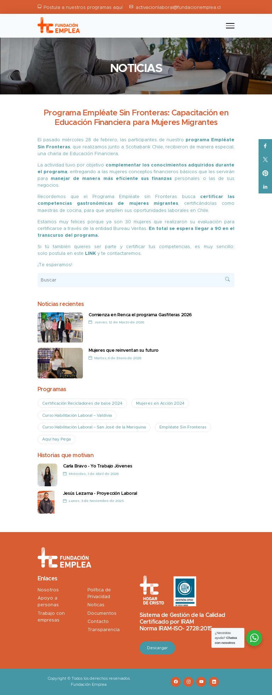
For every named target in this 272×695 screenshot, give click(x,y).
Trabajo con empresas (51, 617)
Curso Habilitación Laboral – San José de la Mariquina (94, 427)
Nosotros (48, 590)
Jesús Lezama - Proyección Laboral (100, 493)
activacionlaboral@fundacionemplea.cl (178, 7)
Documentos (102, 613)
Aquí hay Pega (56, 439)
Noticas (95, 605)
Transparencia (103, 630)
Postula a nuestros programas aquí (83, 7)
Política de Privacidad (99, 593)
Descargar (157, 648)
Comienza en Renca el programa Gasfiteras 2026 (140, 315)
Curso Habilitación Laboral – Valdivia (77, 415)
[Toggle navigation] (230, 26)
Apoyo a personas (48, 601)
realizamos (95, 147)
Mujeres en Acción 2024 (160, 403)
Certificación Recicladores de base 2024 (82, 403)
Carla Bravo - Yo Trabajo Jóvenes (97, 466)
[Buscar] (136, 280)
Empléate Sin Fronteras (182, 427)
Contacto (98, 621)
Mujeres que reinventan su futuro (123, 350)
